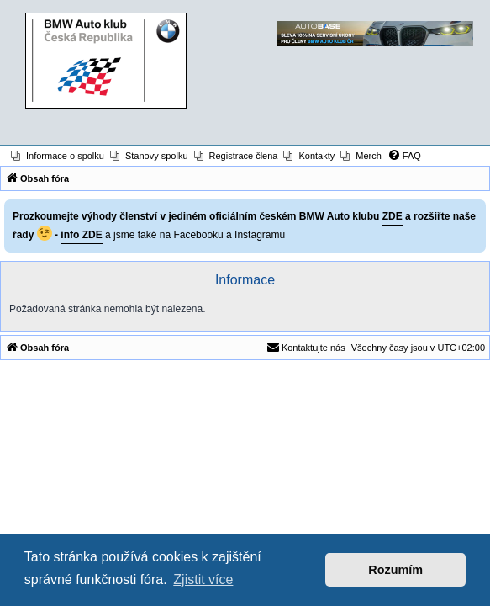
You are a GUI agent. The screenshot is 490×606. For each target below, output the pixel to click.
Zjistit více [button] (203, 579)
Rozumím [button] (395, 570)
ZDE (392, 216)
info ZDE (81, 235)
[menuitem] (57, 156)
